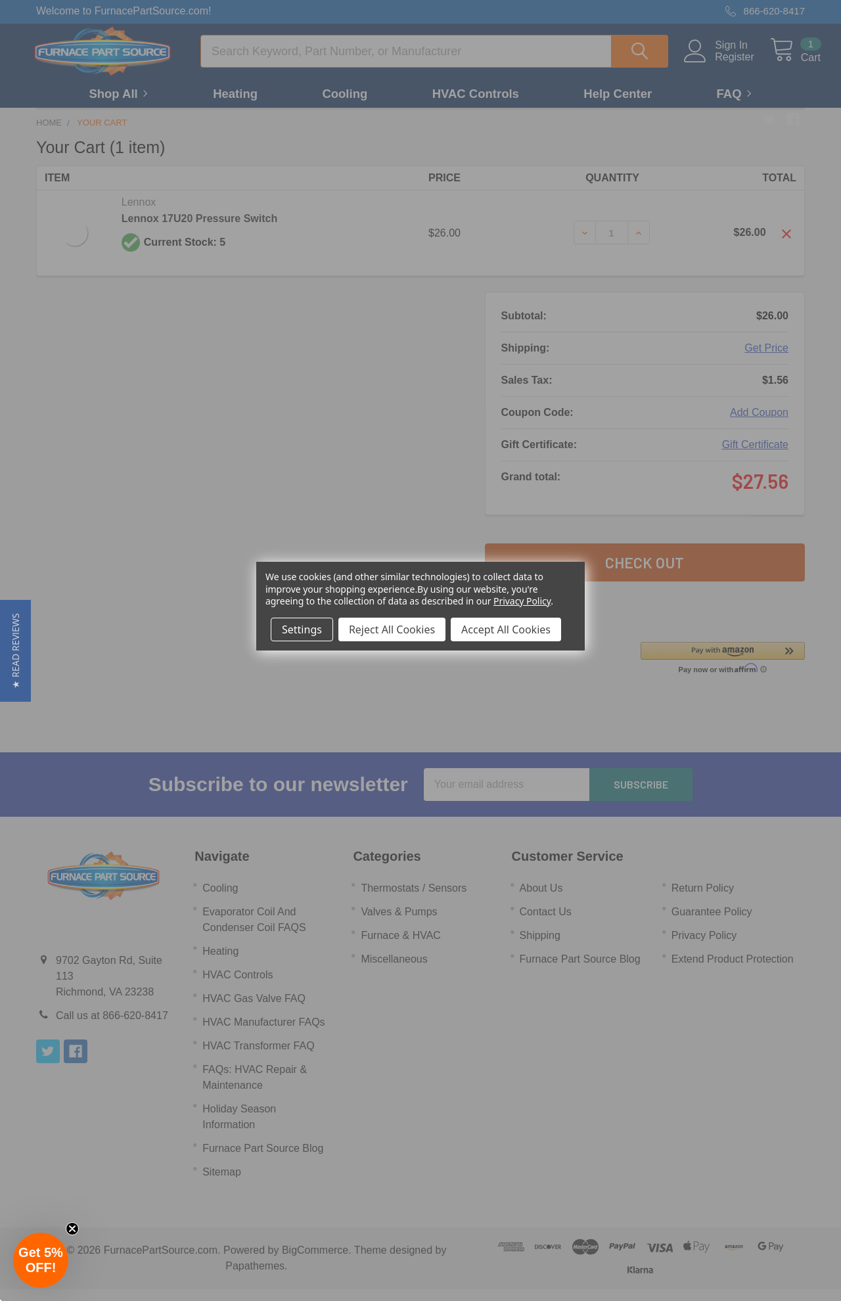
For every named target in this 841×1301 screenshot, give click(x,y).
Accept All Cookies (506, 629)
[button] (15, 651)
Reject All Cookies (392, 629)
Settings (302, 629)
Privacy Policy (522, 601)
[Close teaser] (72, 1228)
